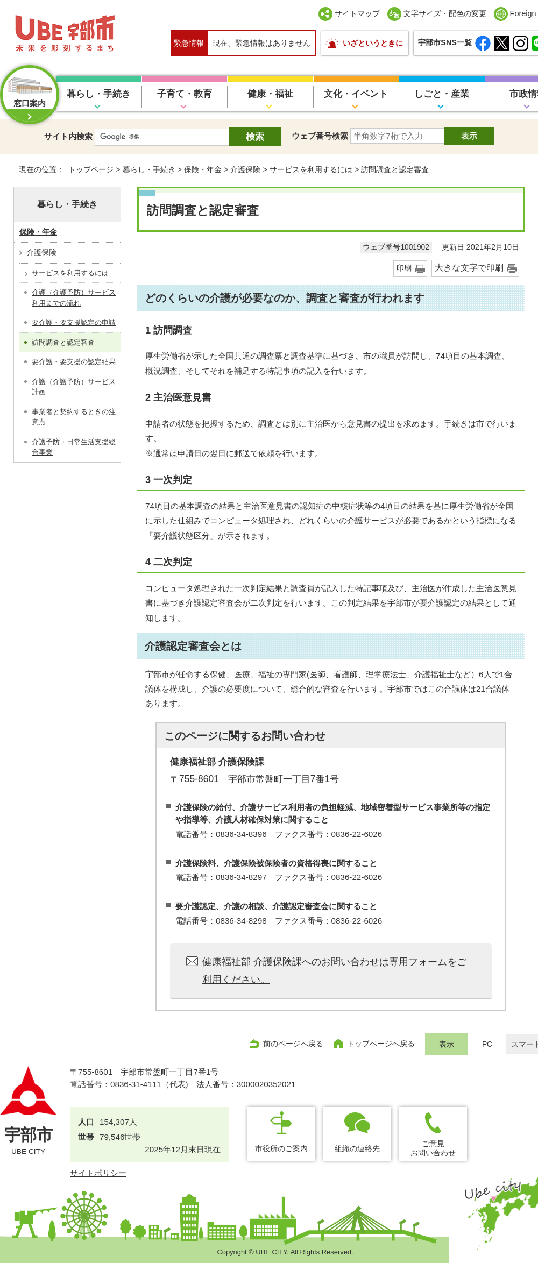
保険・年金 (203, 169)
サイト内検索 (68, 136)
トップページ (91, 169)
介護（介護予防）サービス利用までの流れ (74, 297)
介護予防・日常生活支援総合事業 (74, 447)
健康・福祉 (270, 94)
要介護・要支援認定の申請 (74, 322)
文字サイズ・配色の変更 (445, 13)
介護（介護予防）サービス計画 (74, 387)
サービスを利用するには (311, 169)
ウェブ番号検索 (320, 135)
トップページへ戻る (381, 1043)
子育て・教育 (184, 94)
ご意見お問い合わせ (433, 1148)
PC (487, 1044)
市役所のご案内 (281, 1148)
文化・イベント (356, 94)
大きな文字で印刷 (469, 267)
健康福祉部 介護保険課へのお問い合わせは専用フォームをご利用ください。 (334, 970)
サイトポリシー (98, 1172)
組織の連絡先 (357, 1148)
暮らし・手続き (99, 94)
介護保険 (245, 169)
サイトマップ (357, 13)
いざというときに (373, 43)
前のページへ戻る (293, 1043)
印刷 (404, 268)
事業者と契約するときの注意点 (74, 417)
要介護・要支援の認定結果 (74, 362)
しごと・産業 (441, 94)
